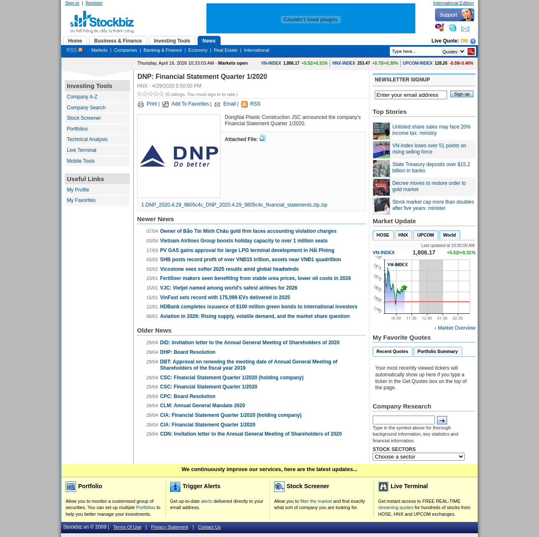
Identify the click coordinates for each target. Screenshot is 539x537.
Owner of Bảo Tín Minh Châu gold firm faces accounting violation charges (248, 231)
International (257, 50)
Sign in (72, 2)
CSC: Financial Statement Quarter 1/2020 (208, 387)
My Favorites (81, 200)
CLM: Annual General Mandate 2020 (202, 405)
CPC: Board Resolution (188, 396)
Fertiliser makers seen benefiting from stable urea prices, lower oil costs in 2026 (255, 278)
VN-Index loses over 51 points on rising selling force (429, 149)
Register (94, 2)
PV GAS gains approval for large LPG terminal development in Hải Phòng (247, 250)
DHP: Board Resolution (188, 352)
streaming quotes (395, 507)
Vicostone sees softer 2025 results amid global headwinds (229, 269)
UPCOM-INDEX (417, 63)
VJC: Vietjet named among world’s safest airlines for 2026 (228, 288)
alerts (206, 501)
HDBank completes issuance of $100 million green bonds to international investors (259, 307)
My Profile (78, 190)
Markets (99, 50)
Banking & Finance (162, 50)
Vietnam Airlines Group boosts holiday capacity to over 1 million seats (244, 241)
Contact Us (209, 526)
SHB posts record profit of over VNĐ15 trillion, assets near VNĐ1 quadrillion (250, 259)
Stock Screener (84, 118)
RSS (74, 50)
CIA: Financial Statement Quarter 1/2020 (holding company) (231, 415)
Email (229, 104)
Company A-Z (82, 97)
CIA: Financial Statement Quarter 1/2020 (207, 425)
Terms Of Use (127, 526)
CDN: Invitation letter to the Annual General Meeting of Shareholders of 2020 (251, 434)
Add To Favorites (190, 104)
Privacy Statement (169, 526)
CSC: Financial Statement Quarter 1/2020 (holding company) (231, 378)
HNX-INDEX (343, 63)
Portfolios (77, 129)
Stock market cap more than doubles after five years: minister (433, 205)
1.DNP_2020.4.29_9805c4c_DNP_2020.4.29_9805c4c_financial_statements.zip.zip (234, 205)
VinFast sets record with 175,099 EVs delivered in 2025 (225, 297)
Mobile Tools (80, 161)
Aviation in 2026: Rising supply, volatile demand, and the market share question (255, 316)
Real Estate (226, 50)
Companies (125, 50)
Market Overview (456, 328)
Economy (198, 50)
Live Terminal (81, 150)
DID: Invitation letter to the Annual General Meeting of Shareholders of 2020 (250, 342)
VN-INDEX (271, 63)
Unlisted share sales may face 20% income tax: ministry (431, 130)
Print (152, 104)
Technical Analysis (87, 139)
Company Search (86, 108)
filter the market (316, 501)
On (464, 41)
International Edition (453, 2)
